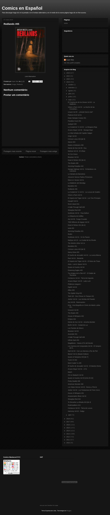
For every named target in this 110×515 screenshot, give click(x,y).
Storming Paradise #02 (75, 166)
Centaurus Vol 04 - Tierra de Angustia (80, 278)
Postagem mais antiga (48, 151)
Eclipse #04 (72, 319)
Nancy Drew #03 (73, 252)
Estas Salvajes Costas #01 (77, 118)
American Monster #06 (75, 384)
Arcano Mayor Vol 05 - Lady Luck (79, 281)
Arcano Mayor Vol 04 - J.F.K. (77, 369)
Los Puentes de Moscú (75, 328)
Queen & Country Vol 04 (76, 267)
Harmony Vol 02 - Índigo (76, 411)
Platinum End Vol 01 (75, 115)
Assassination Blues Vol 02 (77, 396)
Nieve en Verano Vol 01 (76, 180)
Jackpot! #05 (72, 124)
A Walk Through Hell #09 (76, 207)
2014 (68, 431)
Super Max (70, 60)
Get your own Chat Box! (46, 505)
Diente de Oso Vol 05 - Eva (77, 148)
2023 (68, 73)
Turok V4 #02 (72, 360)
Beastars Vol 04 (73, 157)
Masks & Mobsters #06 (75, 145)
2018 (68, 419)
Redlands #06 (72, 189)
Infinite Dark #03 (73, 340)
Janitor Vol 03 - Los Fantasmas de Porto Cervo (84, 390)
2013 (68, 434)
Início (66, 23)
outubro (71, 85)
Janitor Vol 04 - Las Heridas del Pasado (81, 299)
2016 (68, 425)
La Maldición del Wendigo (76, 183)
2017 (68, 422)
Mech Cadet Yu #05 (74, 363)
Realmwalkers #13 (74, 405)
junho (70, 97)
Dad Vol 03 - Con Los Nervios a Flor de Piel (83, 351)
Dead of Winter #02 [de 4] (76, 160)
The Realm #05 (73, 313)
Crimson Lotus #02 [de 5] (76, 249)
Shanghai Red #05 (74, 210)
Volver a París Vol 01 (75, 195)
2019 (68, 82)
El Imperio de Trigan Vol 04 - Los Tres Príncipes (84, 198)
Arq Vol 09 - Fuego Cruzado (77, 219)
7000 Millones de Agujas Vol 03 (78, 222)
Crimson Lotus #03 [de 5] (76, 139)
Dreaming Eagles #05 (75, 270)
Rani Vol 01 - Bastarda (75, 258)
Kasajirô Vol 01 (73, 201)
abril (69, 415)
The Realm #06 (73, 163)
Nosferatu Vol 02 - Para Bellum (78, 213)
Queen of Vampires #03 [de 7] (78, 357)
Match (70, 372)
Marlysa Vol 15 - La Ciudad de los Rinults (82, 240)
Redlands (20, 84)
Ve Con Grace (73, 154)
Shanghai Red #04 (74, 399)
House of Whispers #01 (76, 393)
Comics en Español (22, 8)
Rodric (70, 234)
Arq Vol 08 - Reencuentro (76, 302)
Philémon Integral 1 (74, 284)
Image (14, 84)
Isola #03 (71, 228)
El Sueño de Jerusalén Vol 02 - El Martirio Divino (84, 366)
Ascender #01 (72, 334)
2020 (68, 79)
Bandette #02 (72, 186)
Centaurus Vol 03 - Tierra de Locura (80, 408)
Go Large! (55, 505)
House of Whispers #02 (76, 316)
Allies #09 (71, 290)
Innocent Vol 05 (73, 310)
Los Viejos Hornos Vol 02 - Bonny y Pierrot (82, 387)
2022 (68, 76)
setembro (71, 87)
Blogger (68, 510)
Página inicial (31, 151)
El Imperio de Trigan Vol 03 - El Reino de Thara (84, 261)
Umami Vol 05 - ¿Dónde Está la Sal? (80, 112)
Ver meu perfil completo (72, 63)
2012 (68, 437)
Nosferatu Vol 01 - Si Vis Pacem (79, 237)
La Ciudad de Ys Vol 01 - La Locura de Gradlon (84, 192)
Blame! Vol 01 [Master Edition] (78, 354)
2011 (68, 440)
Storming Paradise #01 (75, 231)
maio (70, 100)
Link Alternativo (30, 76)
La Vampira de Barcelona (76, 174)
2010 (68, 443)
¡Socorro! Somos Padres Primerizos (80, 177)
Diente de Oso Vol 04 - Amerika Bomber (81, 322)
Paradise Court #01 (74, 121)
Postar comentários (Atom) (33, 157)
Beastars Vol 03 (73, 331)
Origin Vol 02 (72, 136)
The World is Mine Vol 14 (76, 243)
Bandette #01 (72, 246)
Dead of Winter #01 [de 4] (76, 225)
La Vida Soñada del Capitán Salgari (80, 133)
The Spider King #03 (75, 293)
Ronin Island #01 (73, 204)
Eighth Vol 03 (72, 287)
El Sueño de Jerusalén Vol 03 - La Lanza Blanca (84, 255)
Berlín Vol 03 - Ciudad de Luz (78, 325)
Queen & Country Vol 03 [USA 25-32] (80, 378)
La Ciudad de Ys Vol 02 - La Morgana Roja (82, 127)
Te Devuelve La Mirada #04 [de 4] (79, 402)
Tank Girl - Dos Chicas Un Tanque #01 (81, 296)
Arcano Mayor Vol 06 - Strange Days (80, 130)
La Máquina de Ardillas (75, 216)
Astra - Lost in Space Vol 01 (77, 264)
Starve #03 (71, 142)
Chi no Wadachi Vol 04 (75, 375)
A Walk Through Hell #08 (76, 337)
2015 (68, 428)
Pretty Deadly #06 (74, 381)
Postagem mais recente (13, 151)
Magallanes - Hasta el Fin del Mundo (80, 343)
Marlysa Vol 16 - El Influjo (76, 151)
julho (70, 94)
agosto (70, 91)
